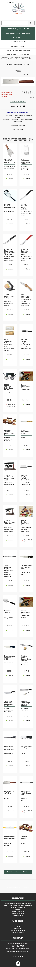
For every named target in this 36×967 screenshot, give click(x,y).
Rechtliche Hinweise (18, 932)
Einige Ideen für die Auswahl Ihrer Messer (18, 903)
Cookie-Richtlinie (18, 915)
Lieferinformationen (18, 911)
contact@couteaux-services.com (18, 951)
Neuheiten (18, 909)
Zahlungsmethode (18, 913)
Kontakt (18, 926)
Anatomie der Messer (18, 907)
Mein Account (18, 928)
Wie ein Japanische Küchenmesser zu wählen (18, 905)
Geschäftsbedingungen (18, 930)
